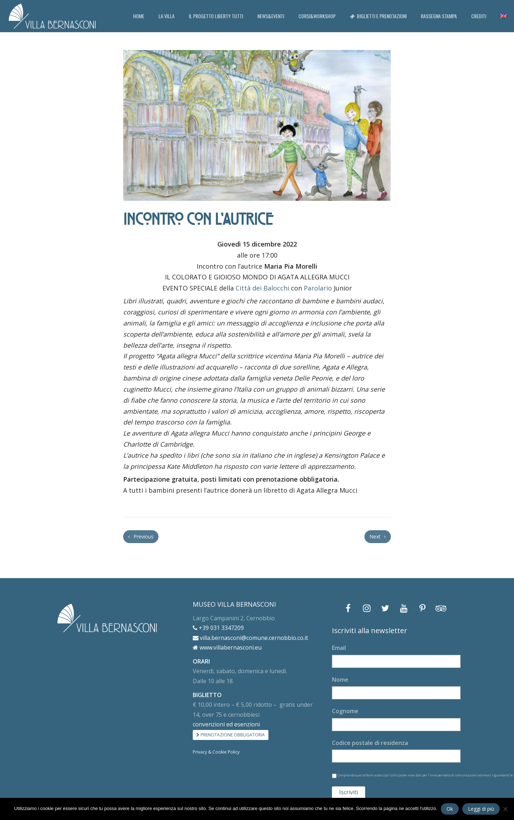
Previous (140, 536)
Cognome (345, 711)
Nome (340, 680)
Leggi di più (481, 808)
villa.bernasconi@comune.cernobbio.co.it (250, 638)
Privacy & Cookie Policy (216, 752)
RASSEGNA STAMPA (439, 16)
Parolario (318, 288)
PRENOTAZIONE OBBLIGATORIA (230, 735)
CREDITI (478, 16)
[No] (505, 808)
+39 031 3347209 (218, 628)
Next (377, 536)
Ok (450, 808)
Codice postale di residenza (370, 743)
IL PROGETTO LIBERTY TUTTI (216, 16)
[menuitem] (503, 16)
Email (339, 648)
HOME (138, 16)
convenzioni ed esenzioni (226, 724)
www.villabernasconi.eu (227, 647)
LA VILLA (166, 16)
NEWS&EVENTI (270, 16)
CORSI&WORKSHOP (317, 16)
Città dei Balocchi (262, 288)
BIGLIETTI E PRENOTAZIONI (378, 16)
